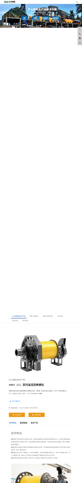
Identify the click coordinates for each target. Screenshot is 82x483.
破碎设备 (25, 320)
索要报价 (36, 415)
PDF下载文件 (16, 401)
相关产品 (34, 423)
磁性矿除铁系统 (48, 316)
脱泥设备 (15, 320)
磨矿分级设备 (34, 316)
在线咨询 (16, 415)
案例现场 (23, 423)
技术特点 (12, 423)
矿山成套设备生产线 (18, 316)
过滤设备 (60, 316)
